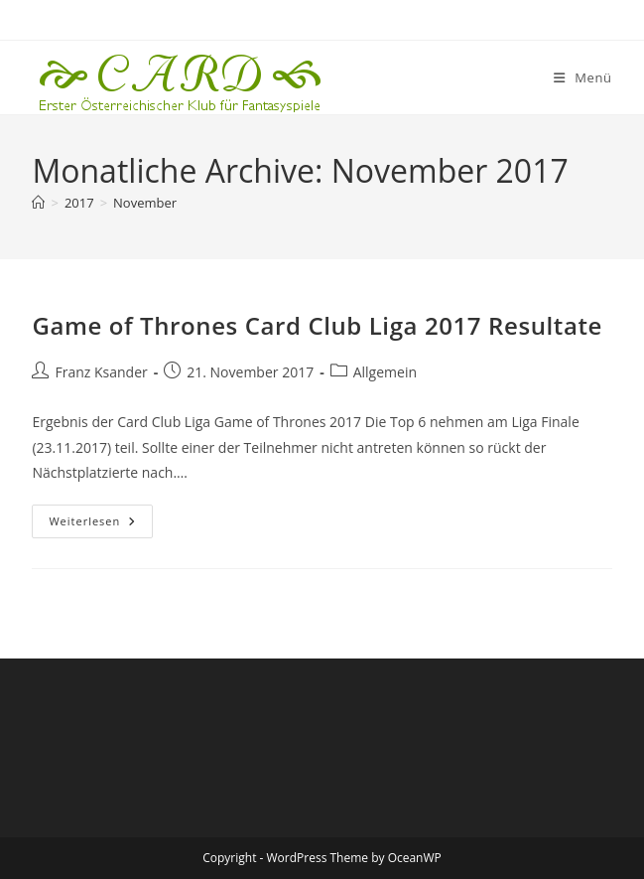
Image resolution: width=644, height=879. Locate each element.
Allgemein (385, 372)
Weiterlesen (101, 525)
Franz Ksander (101, 372)
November (145, 203)
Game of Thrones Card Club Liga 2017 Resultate (317, 325)
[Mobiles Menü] (583, 77)
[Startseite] (38, 203)
